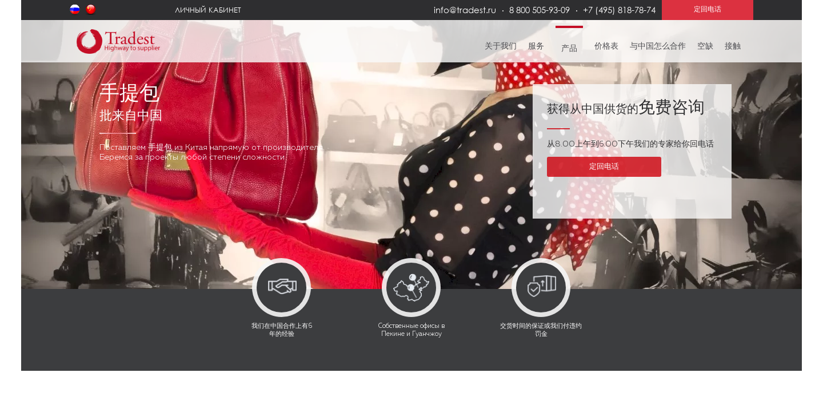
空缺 (705, 46)
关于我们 (501, 46)
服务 (536, 46)
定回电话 (604, 167)
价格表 (606, 46)
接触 (733, 46)
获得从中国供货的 (626, 109)
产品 (569, 49)
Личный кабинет (208, 9)
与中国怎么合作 (658, 46)
